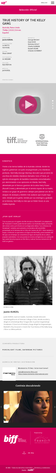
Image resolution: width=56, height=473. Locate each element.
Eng (44, 3)
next (54, 407)
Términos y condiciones (42, 468)
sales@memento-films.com (27, 372)
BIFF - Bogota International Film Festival (4, 2)
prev (1, 407)
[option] (14, 140)
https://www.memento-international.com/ (33, 374)
